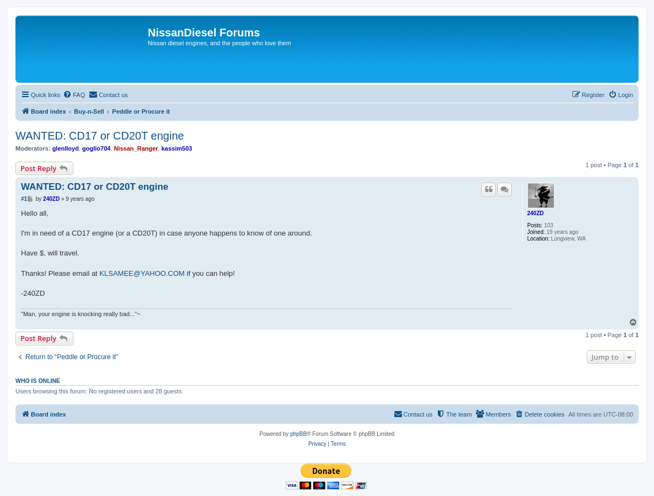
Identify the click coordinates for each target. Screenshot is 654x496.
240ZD (535, 213)
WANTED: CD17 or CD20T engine (99, 136)
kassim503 (177, 148)
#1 (24, 199)
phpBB (298, 434)
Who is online (37, 380)
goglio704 (96, 148)
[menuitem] (74, 95)
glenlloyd (65, 148)
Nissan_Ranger (136, 148)
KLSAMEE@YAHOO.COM (142, 273)
